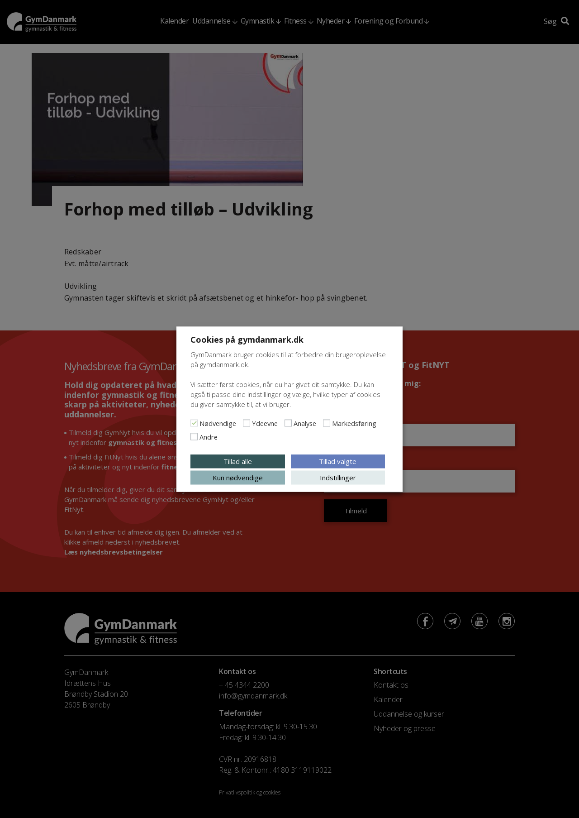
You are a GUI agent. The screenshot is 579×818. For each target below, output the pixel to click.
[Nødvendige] (194, 422)
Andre (208, 436)
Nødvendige (217, 422)
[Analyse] (288, 422)
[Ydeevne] (246, 422)
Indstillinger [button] (338, 477)
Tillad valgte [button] (337, 460)
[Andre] (194, 436)
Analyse (305, 422)
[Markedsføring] (326, 422)
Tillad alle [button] (237, 460)
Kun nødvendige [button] (238, 477)
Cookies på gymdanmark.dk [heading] (247, 339)
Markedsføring (354, 422)
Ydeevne (265, 422)
